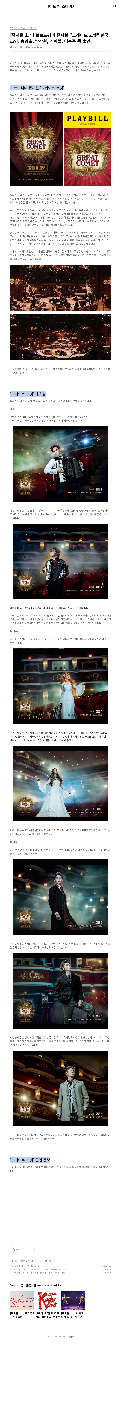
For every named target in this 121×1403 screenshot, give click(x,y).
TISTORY (61, 1396)
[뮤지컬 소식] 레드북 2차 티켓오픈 (23, 1326)
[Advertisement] (60, 1272)
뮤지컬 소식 (30, 1321)
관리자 (71, 1396)
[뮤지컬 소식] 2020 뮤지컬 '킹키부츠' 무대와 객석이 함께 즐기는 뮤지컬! (38, 1329)
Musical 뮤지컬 (17, 1321)
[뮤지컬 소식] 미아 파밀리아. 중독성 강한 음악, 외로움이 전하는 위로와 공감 (39, 1333)
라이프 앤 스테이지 (60, 6)
